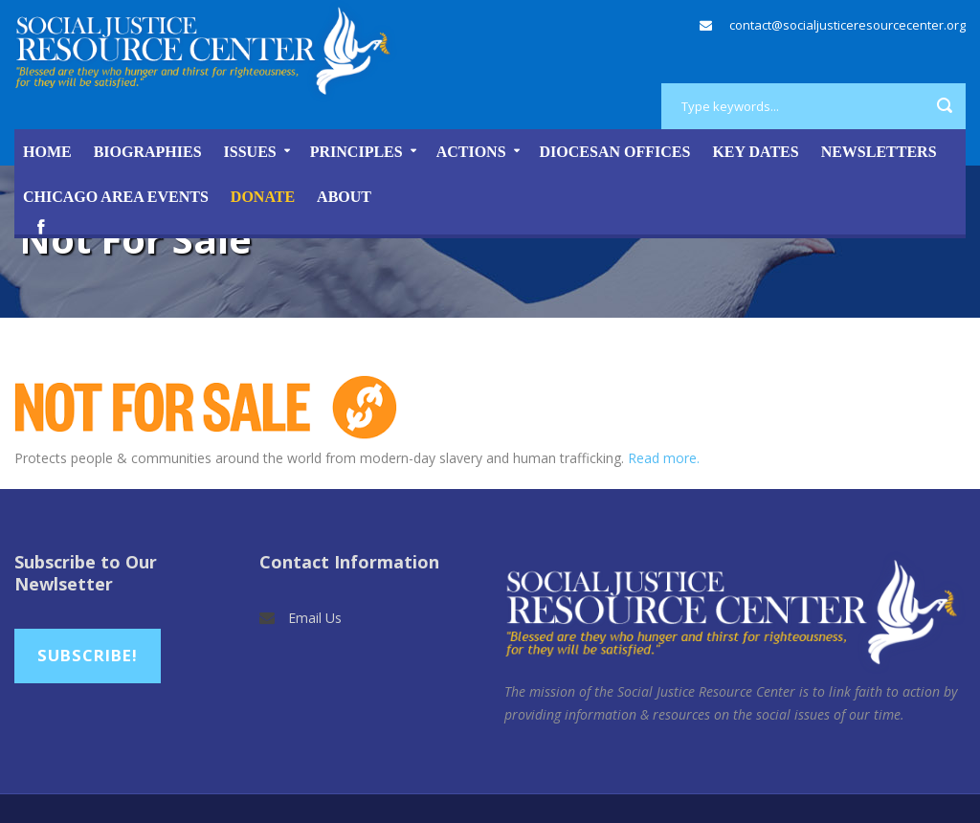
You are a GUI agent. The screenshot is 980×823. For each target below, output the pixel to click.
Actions (471, 152)
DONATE (263, 197)
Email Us (315, 618)
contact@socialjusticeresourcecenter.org (847, 24)
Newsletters (879, 152)
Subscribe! (87, 655)
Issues (250, 152)
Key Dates (755, 152)
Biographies (148, 152)
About (344, 197)
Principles (356, 152)
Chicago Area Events (116, 197)
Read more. (664, 458)
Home (47, 152)
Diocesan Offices (615, 152)
